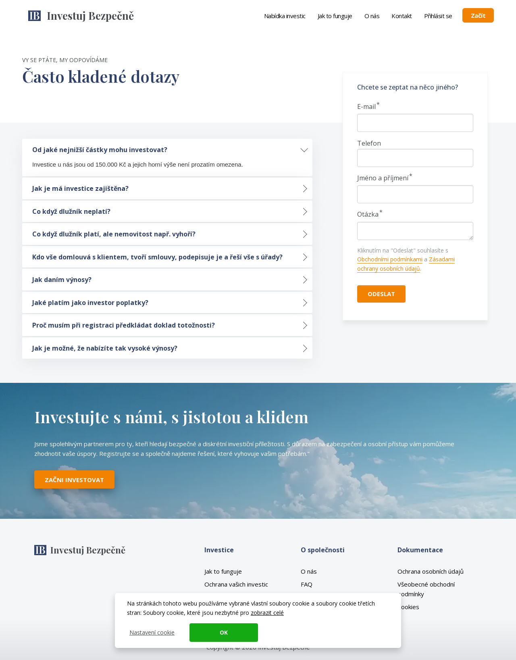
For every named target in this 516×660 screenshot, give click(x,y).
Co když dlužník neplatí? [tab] (71, 211)
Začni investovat (74, 480)
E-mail (366, 106)
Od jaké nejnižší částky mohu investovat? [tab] (99, 149)
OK (224, 632)
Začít (478, 15)
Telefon (369, 143)
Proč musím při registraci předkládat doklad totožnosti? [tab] (123, 325)
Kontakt (401, 16)
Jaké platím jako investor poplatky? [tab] (90, 302)
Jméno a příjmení (382, 177)
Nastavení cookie (152, 632)
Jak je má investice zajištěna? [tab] (80, 188)
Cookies (408, 607)
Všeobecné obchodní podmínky (426, 589)
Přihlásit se (438, 16)
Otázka (368, 214)
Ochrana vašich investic (236, 584)
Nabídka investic (285, 16)
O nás (372, 16)
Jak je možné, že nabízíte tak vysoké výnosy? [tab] (104, 348)
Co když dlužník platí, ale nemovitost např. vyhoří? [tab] (114, 234)
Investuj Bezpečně (90, 15)
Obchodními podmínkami (389, 259)
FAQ (306, 584)
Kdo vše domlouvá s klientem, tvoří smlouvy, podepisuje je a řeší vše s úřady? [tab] (157, 257)
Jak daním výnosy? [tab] (62, 279)
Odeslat (381, 294)
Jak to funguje (335, 16)
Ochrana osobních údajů (430, 571)
